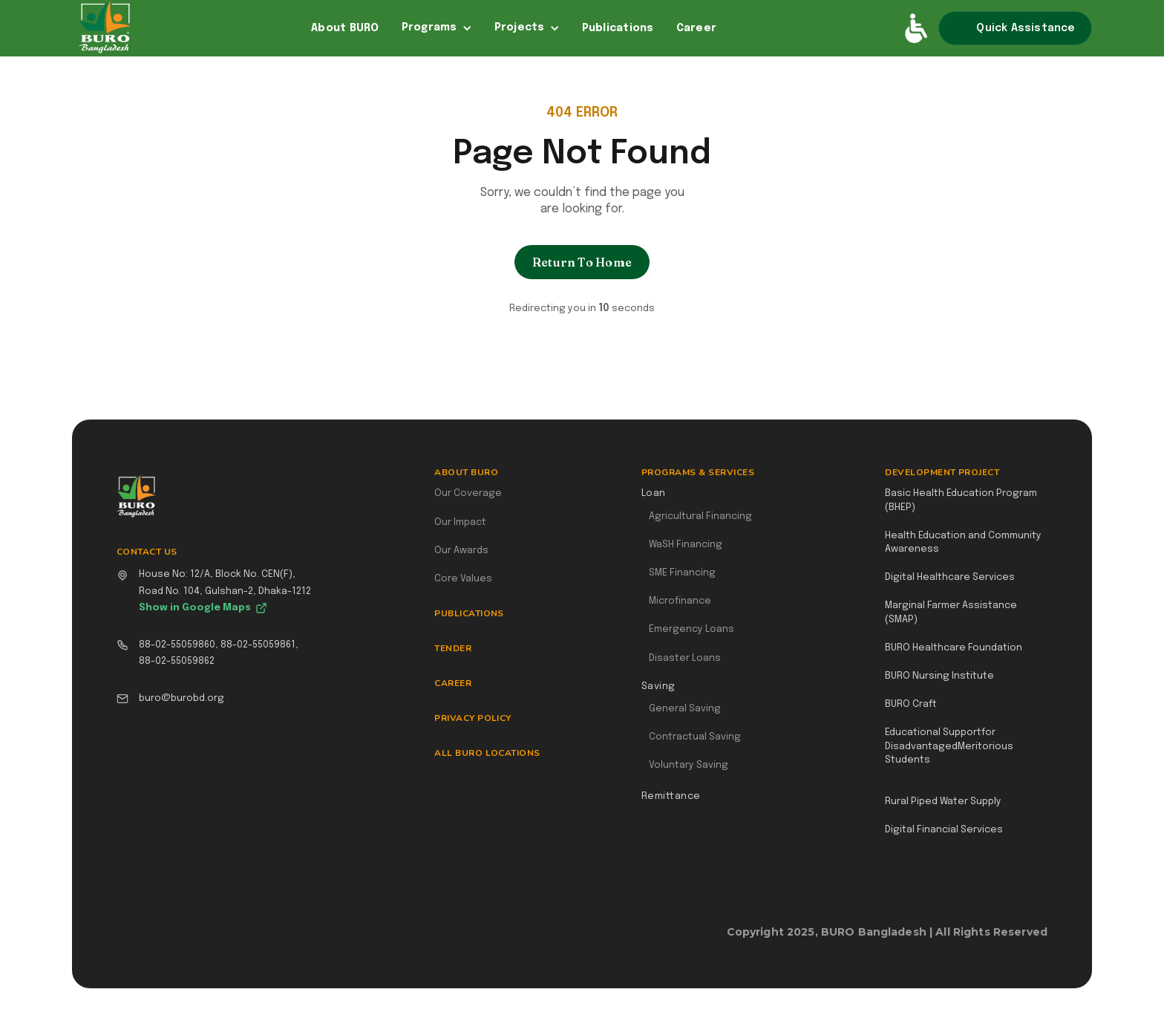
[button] (437, 28)
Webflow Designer (1041, 940)
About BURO (345, 28)
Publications (618, 28)
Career (696, 28)
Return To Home (582, 262)
